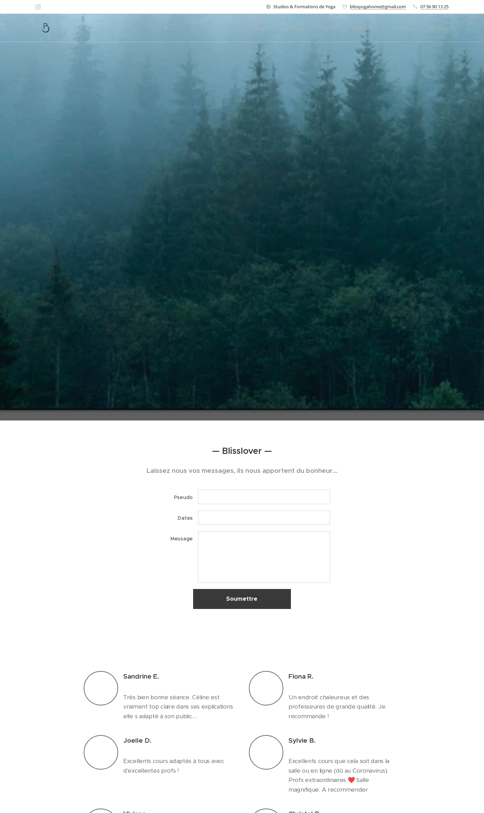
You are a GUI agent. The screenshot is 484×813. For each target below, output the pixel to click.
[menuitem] (267, 28)
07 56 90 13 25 (434, 6)
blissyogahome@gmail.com (378, 6)
